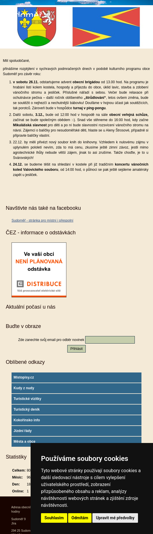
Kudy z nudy (24, 388)
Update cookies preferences (76, 3)
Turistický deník (27, 409)
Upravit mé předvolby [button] (115, 518)
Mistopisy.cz (24, 377)
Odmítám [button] (80, 518)
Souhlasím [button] (54, 518)
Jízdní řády (23, 431)
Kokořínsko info (27, 420)
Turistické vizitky (27, 399)
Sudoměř (22, 15)
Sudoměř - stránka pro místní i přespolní (42, 220)
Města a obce (24, 442)
